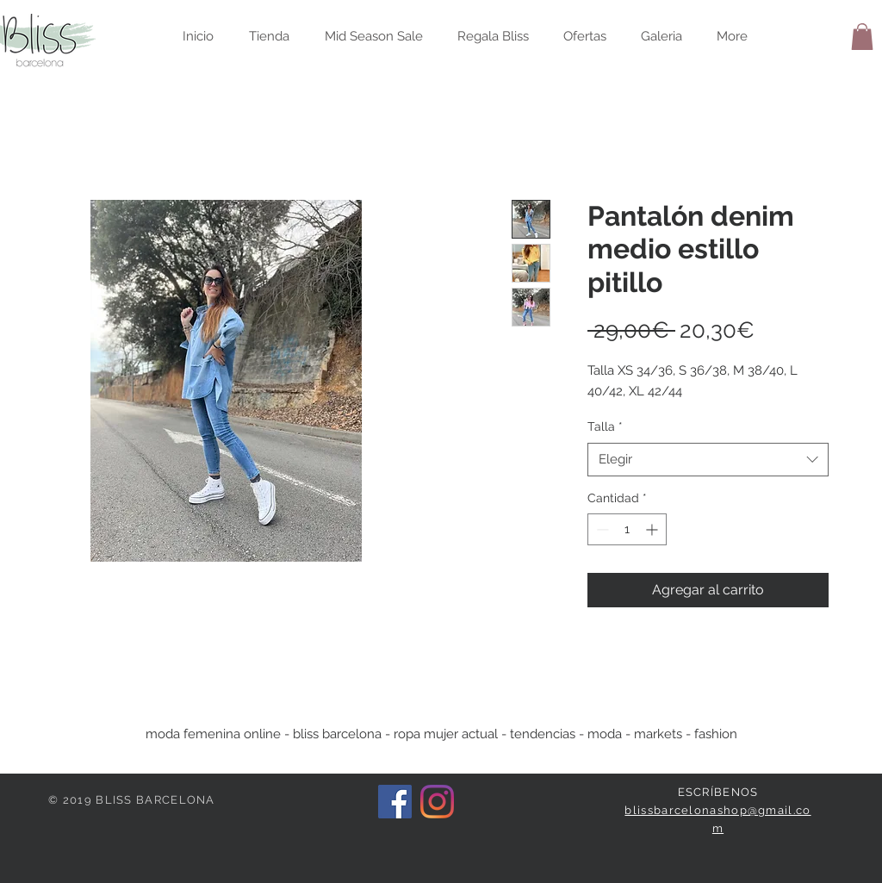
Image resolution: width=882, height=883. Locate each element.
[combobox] (708, 459)
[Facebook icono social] (395, 801)
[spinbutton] (627, 529)
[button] (862, 36)
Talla (605, 426)
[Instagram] (437, 801)
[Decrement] (601, 529)
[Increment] (653, 529)
